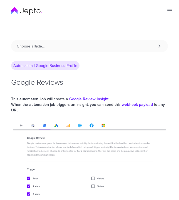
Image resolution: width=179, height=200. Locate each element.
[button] (170, 11)
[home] (26, 11)
